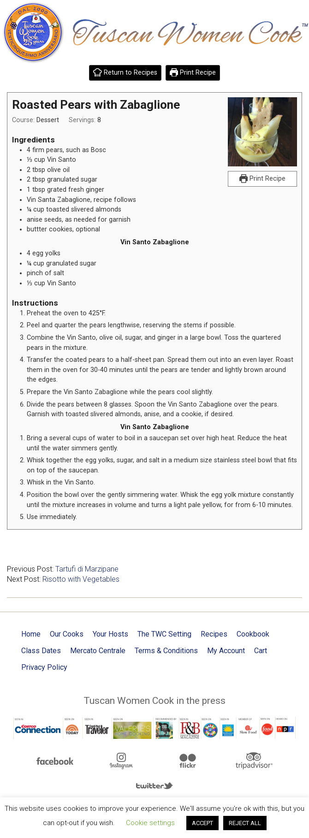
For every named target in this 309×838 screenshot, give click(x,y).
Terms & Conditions (166, 650)
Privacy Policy (44, 667)
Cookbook (253, 634)
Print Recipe (193, 73)
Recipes (214, 634)
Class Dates (41, 650)
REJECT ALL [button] (245, 823)
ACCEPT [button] (202, 823)
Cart (260, 650)
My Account (226, 650)
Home (31, 634)
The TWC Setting (164, 634)
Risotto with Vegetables (80, 579)
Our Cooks (66, 634)
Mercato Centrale (97, 650)
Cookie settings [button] (150, 823)
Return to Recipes (125, 73)
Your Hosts (110, 634)
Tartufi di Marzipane (87, 569)
